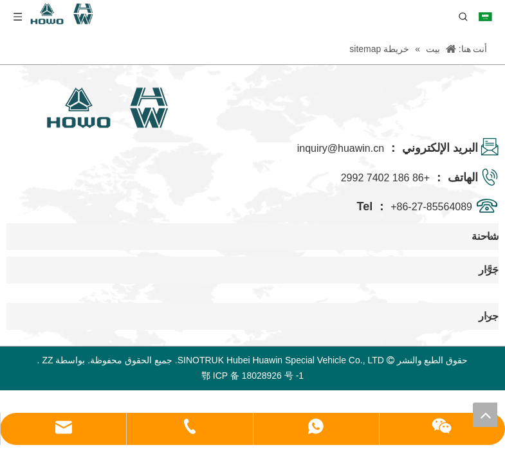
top (485, 415)
